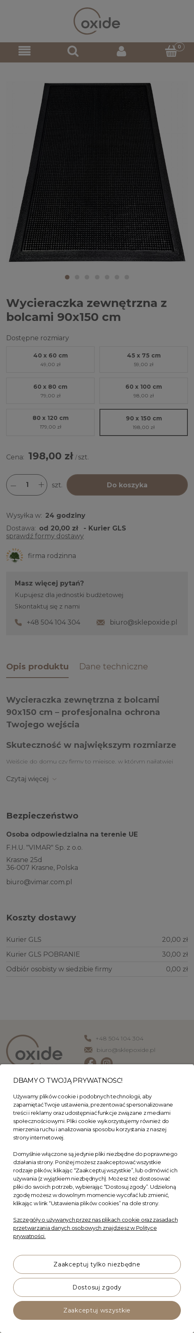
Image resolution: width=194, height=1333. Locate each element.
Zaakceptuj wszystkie (97, 1310)
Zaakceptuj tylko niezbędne (96, 1264)
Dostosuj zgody (97, 1287)
